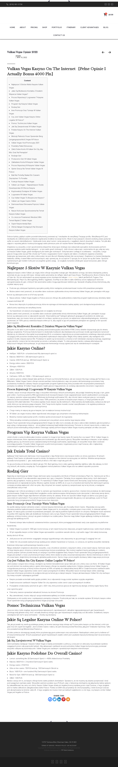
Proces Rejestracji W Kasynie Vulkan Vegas (28, 165)
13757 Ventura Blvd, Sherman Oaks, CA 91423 (59, 742)
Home (12, 27)
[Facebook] (50, 699)
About (23, 27)
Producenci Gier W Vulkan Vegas (24, 159)
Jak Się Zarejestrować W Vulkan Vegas (26, 127)
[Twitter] (55, 699)
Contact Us (59, 35)
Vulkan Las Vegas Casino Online (23, 201)
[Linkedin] (59, 699)
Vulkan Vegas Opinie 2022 (22, 52)
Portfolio (57, 27)
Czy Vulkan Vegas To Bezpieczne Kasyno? (27, 198)
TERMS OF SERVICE (47, 745)
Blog (105, 27)
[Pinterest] (64, 699)
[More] (68, 699)
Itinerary (71, 27)
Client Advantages (89, 27)
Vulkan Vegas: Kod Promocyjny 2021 (25, 143)
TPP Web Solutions (67, 750)
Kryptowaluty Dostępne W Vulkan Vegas (26, 191)
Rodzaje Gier (16, 156)
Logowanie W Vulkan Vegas (22, 195)
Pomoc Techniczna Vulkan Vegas (24, 123)
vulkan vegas (73, 277)
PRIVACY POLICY (60, 745)
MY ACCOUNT (72, 745)
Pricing (34, 27)
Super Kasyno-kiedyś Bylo (21, 224)
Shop (44, 27)
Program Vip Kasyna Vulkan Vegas (24, 104)
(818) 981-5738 (15, 4)
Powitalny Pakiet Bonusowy (21, 146)
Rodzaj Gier (15, 107)
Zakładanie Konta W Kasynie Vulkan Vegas (27, 162)
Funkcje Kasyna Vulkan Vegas (22, 182)
